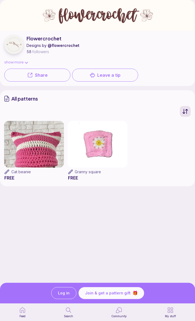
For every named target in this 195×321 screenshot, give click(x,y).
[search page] (68, 312)
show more (16, 62)
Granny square (88, 171)
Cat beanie (21, 171)
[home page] (22, 312)
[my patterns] (170, 312)
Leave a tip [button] (105, 75)
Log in (64, 293)
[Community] (119, 312)
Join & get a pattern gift (111, 293)
